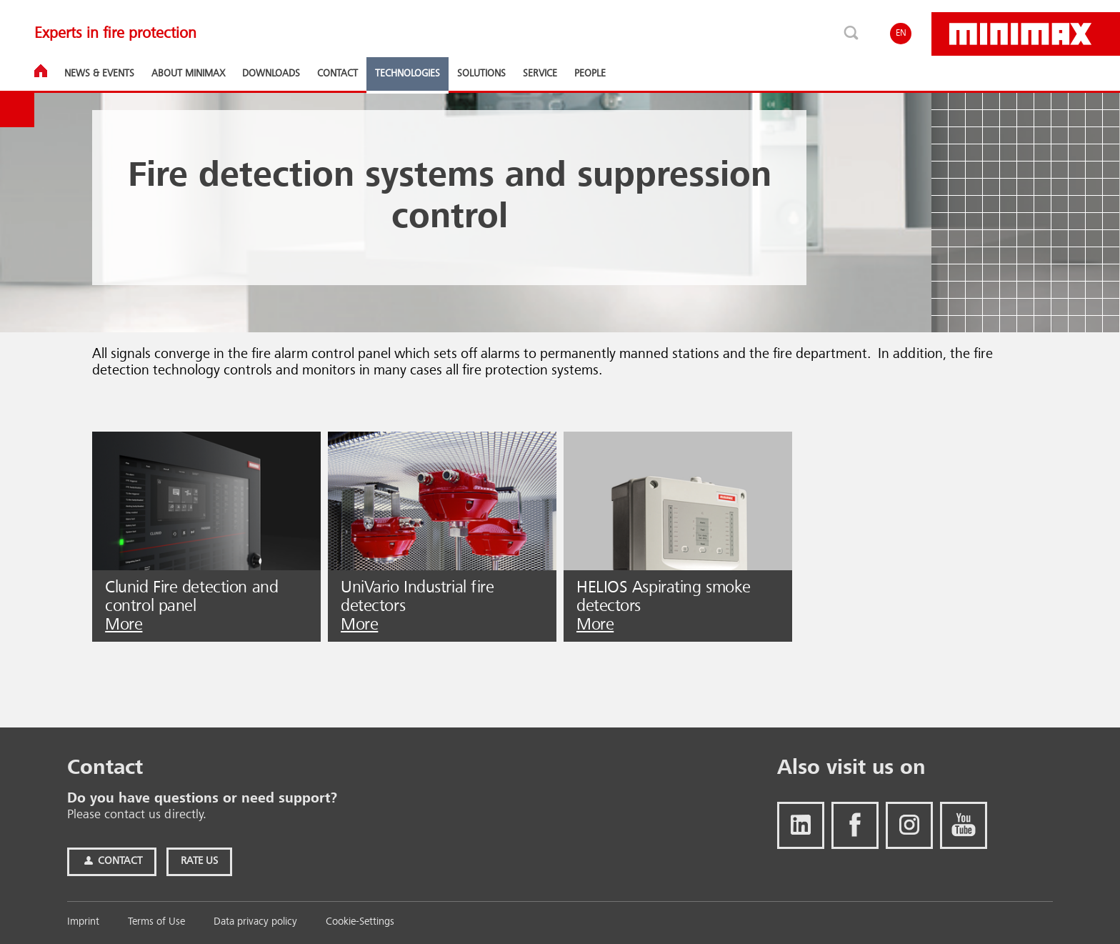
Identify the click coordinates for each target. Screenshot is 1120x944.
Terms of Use (156, 922)
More (123, 625)
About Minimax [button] (188, 74)
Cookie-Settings (360, 922)
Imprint (83, 922)
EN (901, 33)
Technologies (407, 74)
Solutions (481, 74)
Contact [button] (337, 74)
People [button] (590, 74)
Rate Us (199, 861)
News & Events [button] (99, 74)
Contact (111, 861)
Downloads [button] (271, 74)
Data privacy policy (255, 922)
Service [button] (540, 74)
